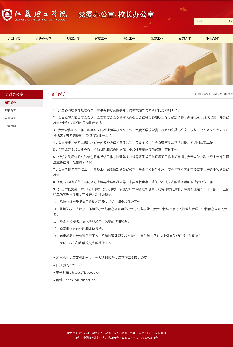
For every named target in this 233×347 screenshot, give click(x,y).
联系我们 (212, 38)
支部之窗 (185, 38)
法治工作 (129, 38)
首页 (206, 93)
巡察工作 (101, 38)
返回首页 (14, 38)
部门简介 (228, 93)
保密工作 (157, 38)
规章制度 (73, 38)
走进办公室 (43, 38)
